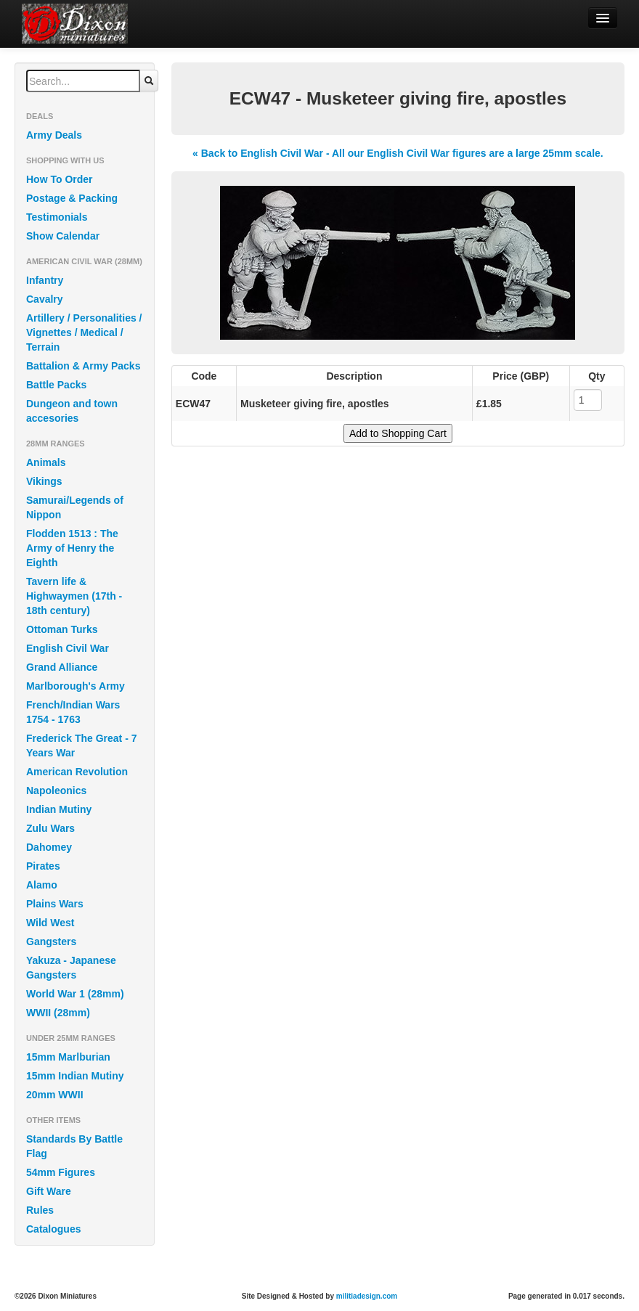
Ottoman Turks (62, 629)
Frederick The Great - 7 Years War (81, 745)
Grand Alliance (61, 667)
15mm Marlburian (68, 1057)
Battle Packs (56, 385)
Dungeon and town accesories (72, 411)
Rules (40, 1210)
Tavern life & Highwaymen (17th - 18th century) (74, 596)
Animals (45, 462)
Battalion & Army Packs (83, 366)
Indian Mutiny (58, 809)
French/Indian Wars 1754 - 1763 (73, 712)
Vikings (44, 481)
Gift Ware (48, 1191)
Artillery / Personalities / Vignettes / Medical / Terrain (84, 332)
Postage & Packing (72, 198)
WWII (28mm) (58, 1012)
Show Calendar (62, 236)
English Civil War (67, 648)
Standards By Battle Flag (74, 1146)
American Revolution (77, 771)
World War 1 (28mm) (75, 994)
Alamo (41, 885)
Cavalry (44, 299)
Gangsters (51, 941)
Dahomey (49, 847)
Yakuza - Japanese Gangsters (71, 968)
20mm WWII (55, 1094)
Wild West (50, 922)
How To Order (59, 179)
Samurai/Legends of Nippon (74, 507)
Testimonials (57, 217)
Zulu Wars (50, 828)
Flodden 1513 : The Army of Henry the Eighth (72, 548)
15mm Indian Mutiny (75, 1076)
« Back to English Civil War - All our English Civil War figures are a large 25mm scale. (397, 153)
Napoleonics (56, 790)
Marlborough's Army (75, 686)
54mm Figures (60, 1172)
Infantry (44, 280)
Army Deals (54, 135)
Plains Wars (55, 904)
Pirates (43, 866)
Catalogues (53, 1229)
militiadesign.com (366, 1296)
